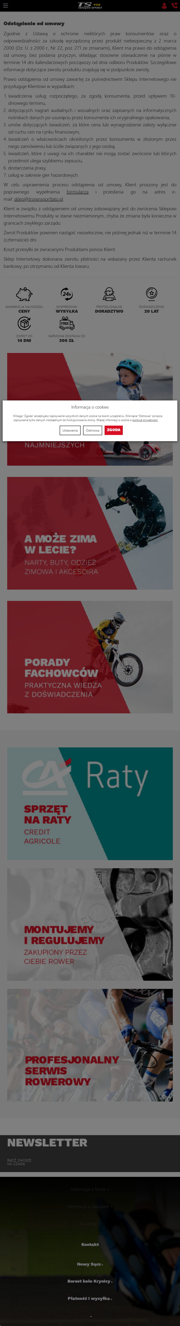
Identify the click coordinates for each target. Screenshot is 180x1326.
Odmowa (92, 430)
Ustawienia (70, 430)
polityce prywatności (145, 420)
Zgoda (113, 430)
